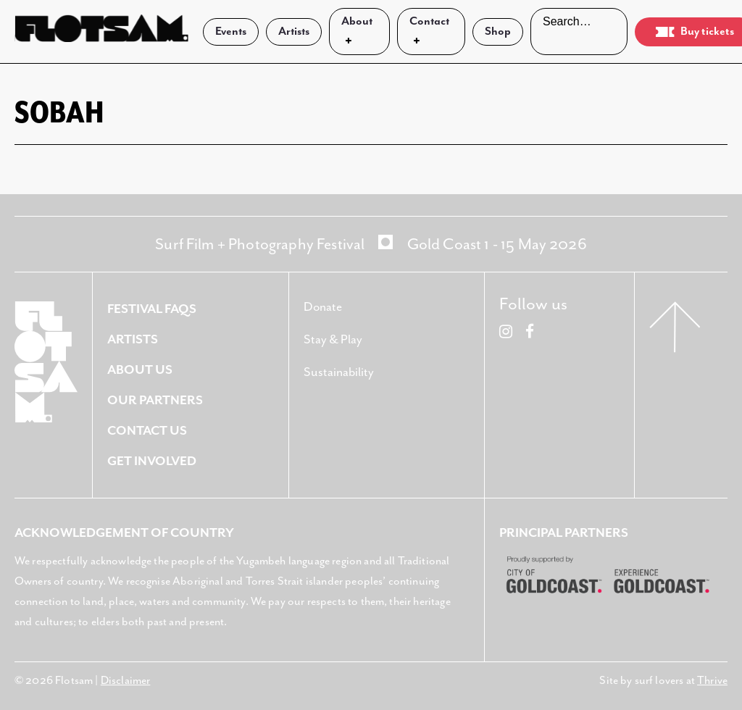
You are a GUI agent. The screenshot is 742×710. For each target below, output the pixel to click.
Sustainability (339, 372)
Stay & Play (333, 340)
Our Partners (155, 400)
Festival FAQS (151, 309)
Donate (323, 307)
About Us (139, 370)
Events (230, 31)
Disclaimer (126, 681)
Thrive (712, 681)
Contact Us (147, 431)
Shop (498, 31)
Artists (293, 31)
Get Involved (151, 461)
